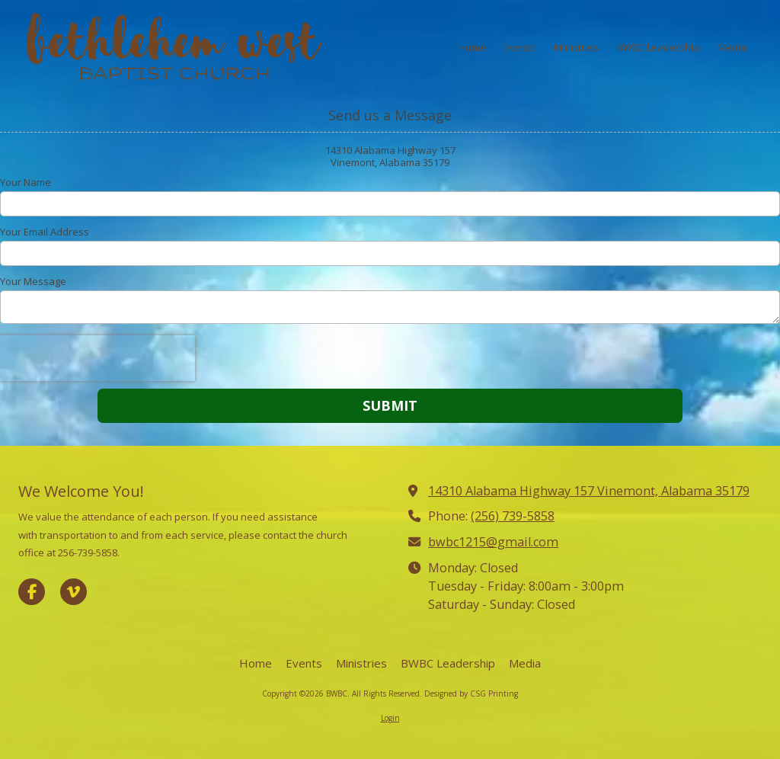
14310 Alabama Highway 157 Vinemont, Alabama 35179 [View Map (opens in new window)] (589, 490)
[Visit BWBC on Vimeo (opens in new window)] (73, 591)
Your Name (25, 182)
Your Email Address (44, 232)
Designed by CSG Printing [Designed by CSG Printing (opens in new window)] (471, 693)
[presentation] (97, 358)
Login (390, 718)
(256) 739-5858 (513, 516)
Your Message (33, 281)
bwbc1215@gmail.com (493, 541)
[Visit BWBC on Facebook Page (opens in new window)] (31, 591)
